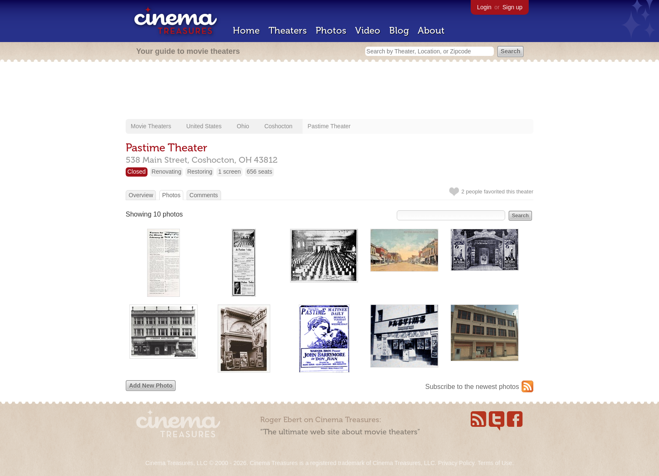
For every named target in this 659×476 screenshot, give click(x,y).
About (431, 30)
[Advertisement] (329, 91)
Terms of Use (494, 463)
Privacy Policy (456, 463)
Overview (141, 195)
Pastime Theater (329, 126)
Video (367, 30)
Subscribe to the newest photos (472, 386)
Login (484, 7)
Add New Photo (150, 385)
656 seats (259, 171)
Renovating (167, 171)
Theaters (288, 30)
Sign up (512, 7)
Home (246, 30)
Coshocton (278, 126)
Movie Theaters (151, 126)
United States (203, 126)
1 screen (229, 171)
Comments (204, 195)
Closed (136, 171)
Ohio (243, 126)
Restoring (199, 171)
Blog (399, 30)
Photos (331, 30)
